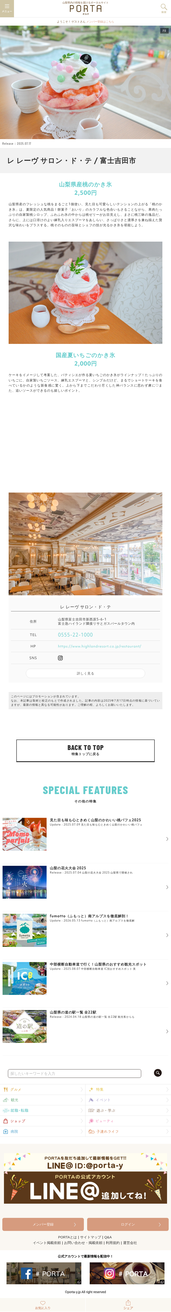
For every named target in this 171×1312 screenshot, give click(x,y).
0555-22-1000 (75, 635)
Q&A (108, 1237)
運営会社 (130, 1243)
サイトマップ (90, 1237)
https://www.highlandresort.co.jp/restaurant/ (99, 646)
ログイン (128, 1224)
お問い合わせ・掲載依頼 (83, 1243)
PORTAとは (67, 1237)
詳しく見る (85, 673)
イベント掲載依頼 (47, 1243)
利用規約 (113, 1243)
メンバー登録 (43, 1224)
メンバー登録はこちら (100, 21)
